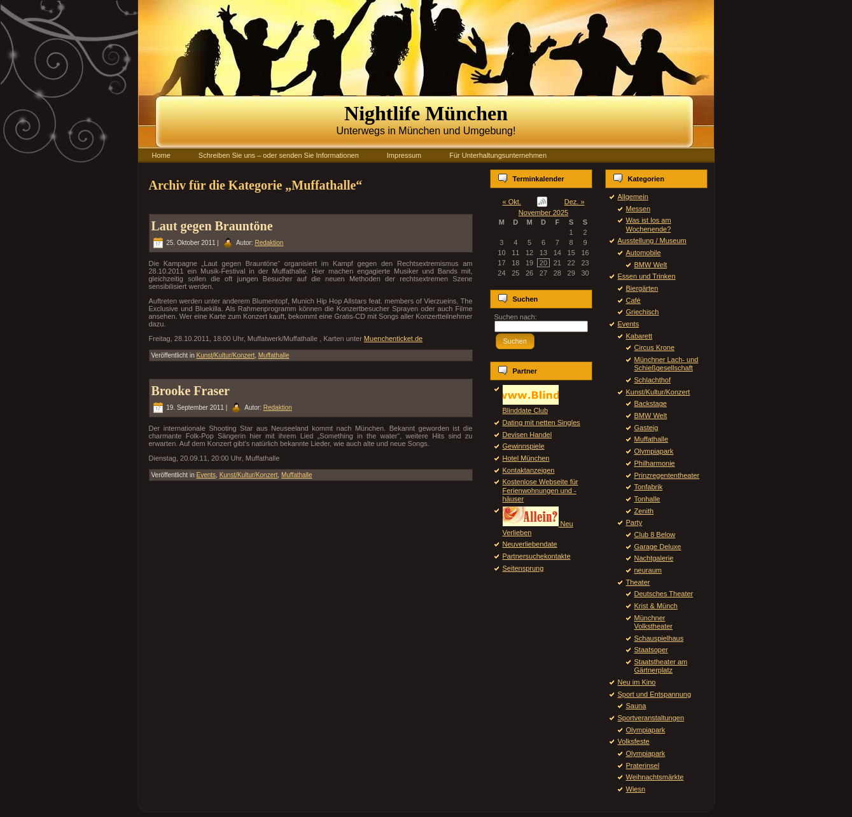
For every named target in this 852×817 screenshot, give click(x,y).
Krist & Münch (656, 606)
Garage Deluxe (657, 546)
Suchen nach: (515, 317)
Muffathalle (274, 355)
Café (633, 300)
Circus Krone (654, 347)
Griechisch (642, 312)
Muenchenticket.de (393, 338)
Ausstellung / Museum (652, 240)
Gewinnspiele (524, 446)
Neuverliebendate (530, 544)
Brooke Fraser (190, 391)
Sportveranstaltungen (651, 718)
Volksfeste (634, 741)
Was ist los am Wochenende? (648, 224)
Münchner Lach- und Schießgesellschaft (666, 364)
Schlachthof (652, 380)
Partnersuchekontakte (537, 556)
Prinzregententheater (667, 475)
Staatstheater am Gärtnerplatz (661, 666)
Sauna (636, 705)
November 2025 (543, 212)
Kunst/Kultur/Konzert (225, 355)
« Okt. (512, 202)
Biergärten (642, 288)
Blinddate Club (531, 406)
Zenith (644, 511)
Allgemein (633, 196)
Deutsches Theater (664, 593)
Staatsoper (651, 649)
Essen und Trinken (647, 276)
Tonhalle (647, 499)
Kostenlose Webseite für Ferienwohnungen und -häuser (540, 490)
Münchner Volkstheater (653, 622)
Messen (638, 209)
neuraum (648, 570)
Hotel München (526, 458)
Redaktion (269, 242)
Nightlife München (426, 113)
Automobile (643, 252)
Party (634, 522)
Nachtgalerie (654, 558)
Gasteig (646, 427)
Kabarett (639, 336)
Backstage (650, 403)
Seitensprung (523, 568)
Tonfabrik (648, 487)
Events (206, 474)
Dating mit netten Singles (541, 422)
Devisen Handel (527, 434)
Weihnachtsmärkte (655, 777)
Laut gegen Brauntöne (212, 226)
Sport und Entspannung (655, 694)
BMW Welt (650, 265)
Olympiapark (654, 451)
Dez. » (574, 202)
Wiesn (636, 789)
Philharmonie (654, 463)
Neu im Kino (637, 682)
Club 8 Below (655, 534)
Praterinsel (643, 765)
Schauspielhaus (659, 638)
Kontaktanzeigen (529, 470)
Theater (638, 582)
